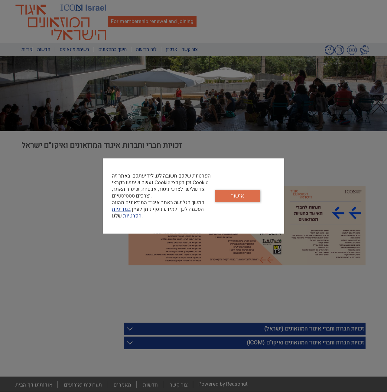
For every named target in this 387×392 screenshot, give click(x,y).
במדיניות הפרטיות (126, 212)
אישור (237, 196)
